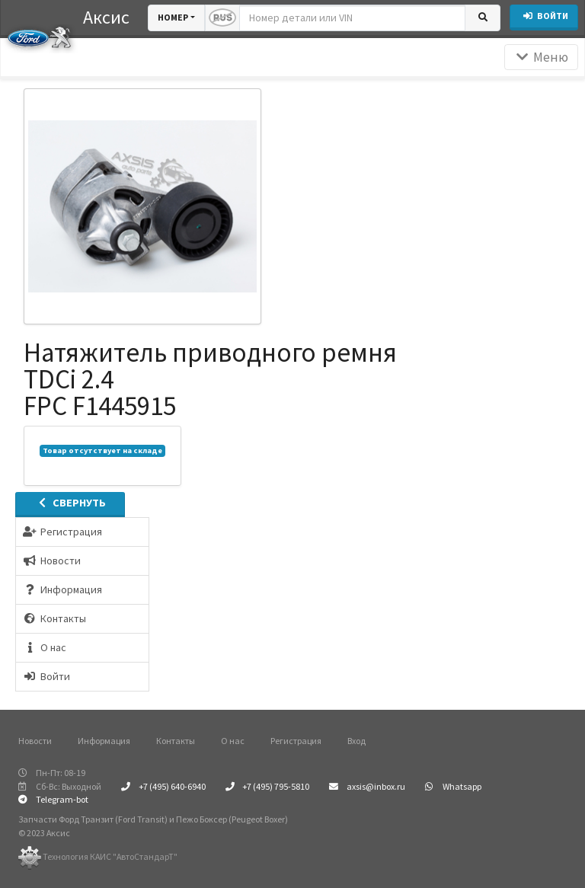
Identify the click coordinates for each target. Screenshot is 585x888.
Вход (356, 740)
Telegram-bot (53, 799)
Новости (35, 740)
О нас (233, 740)
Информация (104, 740)
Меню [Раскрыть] (541, 57)
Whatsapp (453, 786)
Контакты (175, 740)
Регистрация (295, 740)
